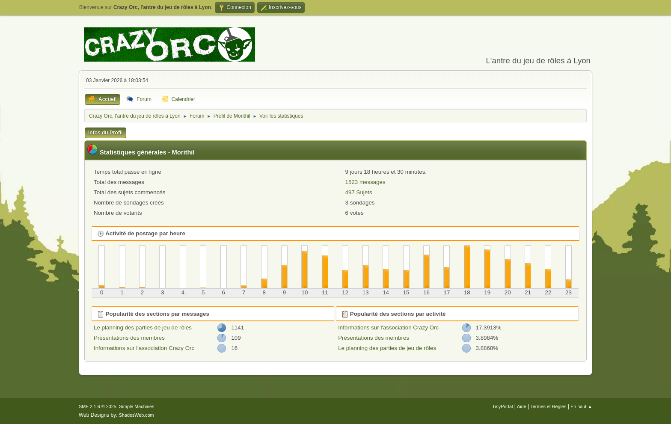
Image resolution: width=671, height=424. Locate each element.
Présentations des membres (129, 338)
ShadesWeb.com (136, 415)
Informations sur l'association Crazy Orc (144, 348)
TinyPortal (502, 406)
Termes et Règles (548, 406)
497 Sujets (358, 192)
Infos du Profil (105, 133)
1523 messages (365, 182)
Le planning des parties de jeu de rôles (143, 327)
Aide (521, 406)
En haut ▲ (581, 406)
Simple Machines (136, 406)
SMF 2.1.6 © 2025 (97, 406)
